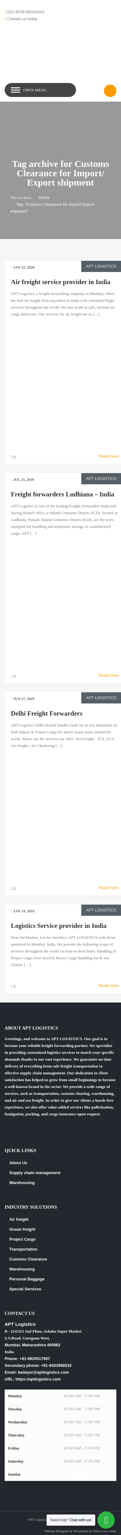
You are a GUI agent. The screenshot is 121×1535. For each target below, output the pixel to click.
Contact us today (22, 18)
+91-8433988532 (56, 1365)
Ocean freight (22, 1229)
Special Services (25, 1289)
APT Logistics (101, 266)
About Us (18, 1162)
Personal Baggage (26, 1279)
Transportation (23, 1249)
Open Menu (35, 90)
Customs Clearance (28, 1259)
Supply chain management (34, 1172)
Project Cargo (22, 1239)
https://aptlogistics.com (38, 1379)
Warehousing (22, 1182)
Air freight (19, 1219)
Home (44, 197)
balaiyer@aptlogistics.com (43, 1372)
